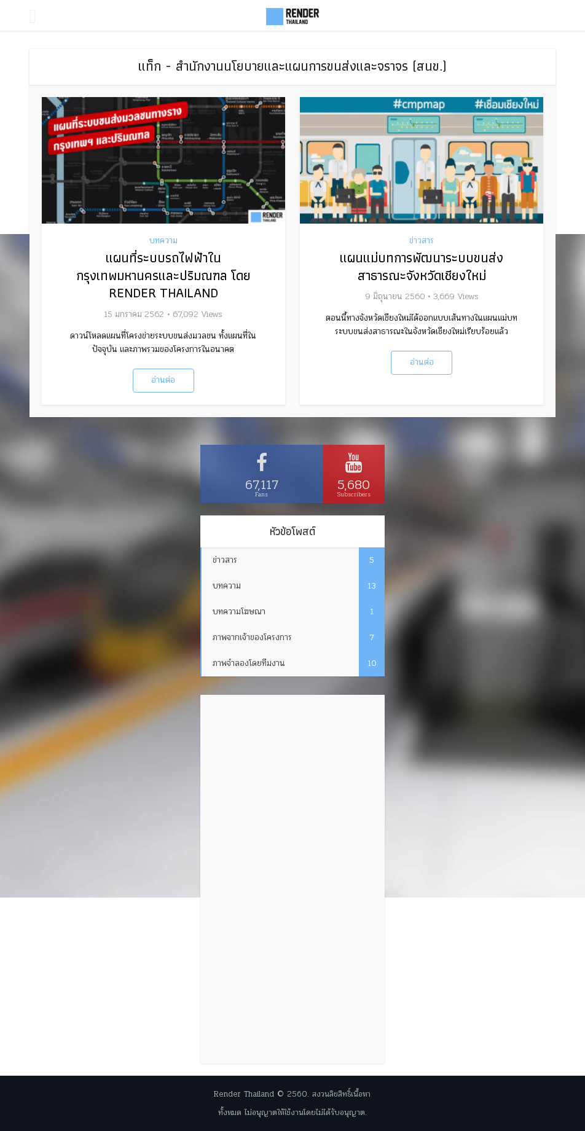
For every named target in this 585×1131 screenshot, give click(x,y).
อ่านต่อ (163, 380)
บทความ (163, 241)
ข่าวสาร (421, 241)
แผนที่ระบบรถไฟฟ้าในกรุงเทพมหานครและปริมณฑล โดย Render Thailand (163, 275)
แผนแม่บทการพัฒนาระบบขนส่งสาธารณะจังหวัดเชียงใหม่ (421, 266)
